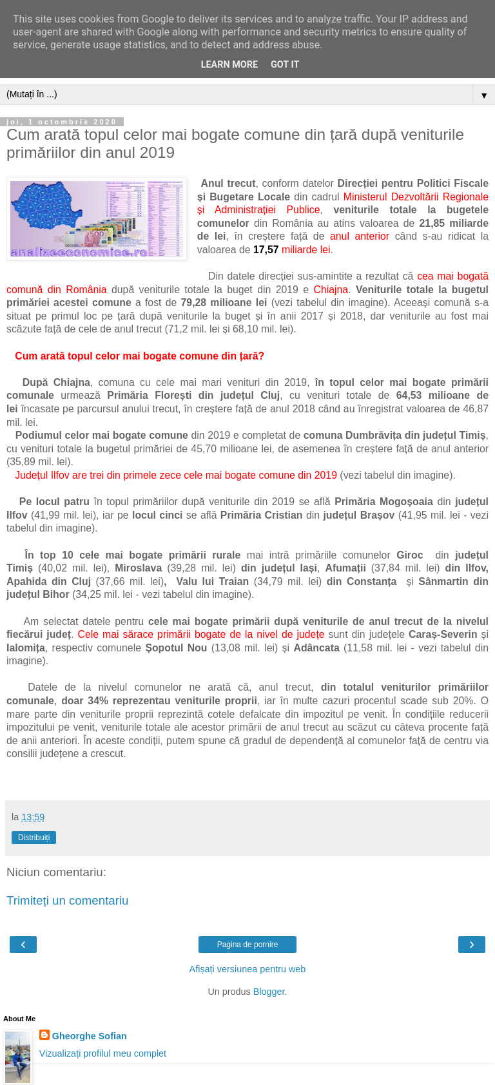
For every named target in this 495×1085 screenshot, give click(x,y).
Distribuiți (34, 837)
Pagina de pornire (247, 944)
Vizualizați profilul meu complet (102, 1053)
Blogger (269, 991)
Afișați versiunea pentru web (247, 969)
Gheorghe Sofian (89, 1036)
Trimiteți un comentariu (67, 900)
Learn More (229, 64)
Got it (285, 64)
